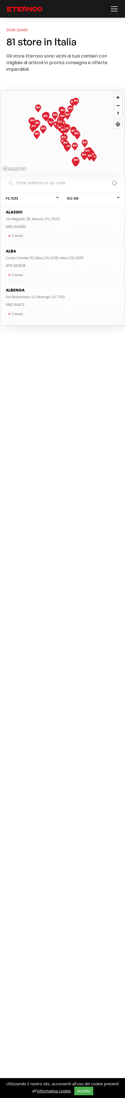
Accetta (83, 1091)
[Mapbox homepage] (14, 169)
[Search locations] (58, 183)
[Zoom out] (118, 106)
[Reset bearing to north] (118, 114)
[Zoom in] (118, 97)
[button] (113, 8)
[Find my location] (118, 124)
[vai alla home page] (24, 8)
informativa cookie (54, 1091)
